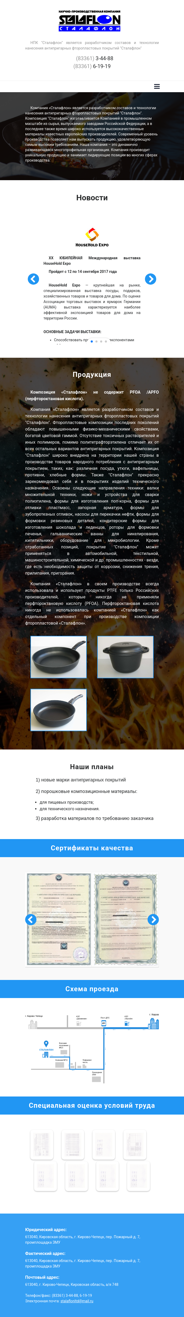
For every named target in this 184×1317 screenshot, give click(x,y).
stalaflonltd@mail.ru (77, 1301)
